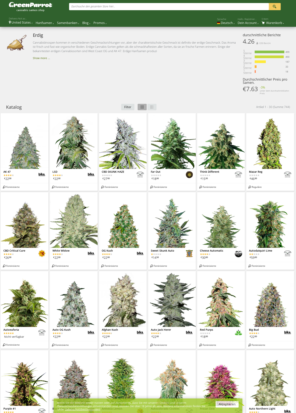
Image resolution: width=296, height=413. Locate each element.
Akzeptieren (227, 404)
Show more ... (41, 58)
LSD (54, 171)
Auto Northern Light (262, 408)
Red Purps (206, 329)
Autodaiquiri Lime (260, 250)
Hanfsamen (44, 23)
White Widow (60, 250)
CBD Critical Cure (14, 250)
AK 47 (7, 171)
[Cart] (273, 21)
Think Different (209, 171)
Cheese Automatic (211, 250)
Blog (85, 23)
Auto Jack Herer (161, 329)
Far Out (155, 171)
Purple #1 (9, 408)
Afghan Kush (110, 329)
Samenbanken (67, 23)
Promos (99, 23)
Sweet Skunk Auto (162, 250)
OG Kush (107, 250)
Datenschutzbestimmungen (82, 409)
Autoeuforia (11, 329)
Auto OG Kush (61, 329)
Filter (127, 107)
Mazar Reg (255, 171)
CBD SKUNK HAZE (113, 171)
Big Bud (254, 329)
